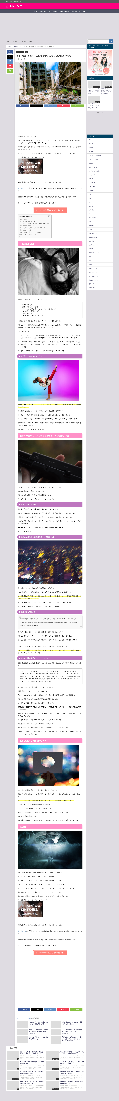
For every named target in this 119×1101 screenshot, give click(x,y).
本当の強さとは (24, 219)
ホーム (35, 11)
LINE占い (91, 143)
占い (90, 213)
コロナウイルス (93, 167)
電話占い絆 (91, 284)
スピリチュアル (76, 11)
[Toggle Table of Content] (48, 217)
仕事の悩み (91, 210)
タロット (91, 178)
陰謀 (90, 260)
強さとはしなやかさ (25, 230)
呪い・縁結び (92, 217)
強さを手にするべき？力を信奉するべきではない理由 (35, 223)
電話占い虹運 (92, 287)
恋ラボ (90, 229)
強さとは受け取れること (27, 225)
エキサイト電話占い (94, 159)
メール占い (91, 190)
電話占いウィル (93, 268)
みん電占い (91, 151)
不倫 (84, 11)
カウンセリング (53, 11)
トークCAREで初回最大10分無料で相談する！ (50, 210)
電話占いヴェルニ (93, 280)
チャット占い (92, 182)
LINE (90, 139)
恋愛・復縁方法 (64, 11)
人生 (90, 202)
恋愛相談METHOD (93, 237)
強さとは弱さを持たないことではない (30, 232)
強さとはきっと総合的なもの (28, 234)
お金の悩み (91, 147)
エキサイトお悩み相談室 (95, 155)
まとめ (22, 236)
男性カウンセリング (94, 252)
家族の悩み (91, 225)
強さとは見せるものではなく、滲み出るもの (32, 228)
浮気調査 (91, 248)
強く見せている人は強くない (28, 221)
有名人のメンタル (93, 245)
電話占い (91, 264)
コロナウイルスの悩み (94, 171)
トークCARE (22, 188)
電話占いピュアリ (93, 276)
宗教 (27, 52)
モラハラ (91, 194)
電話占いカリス (93, 272)
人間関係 (91, 206)
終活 (90, 256)
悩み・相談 (43, 11)
